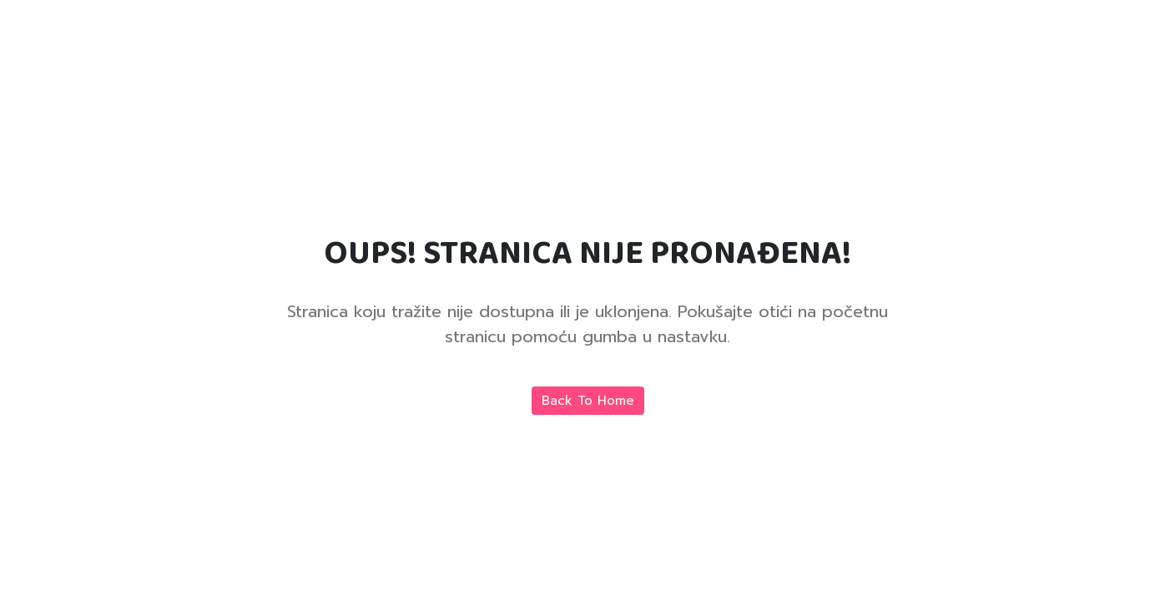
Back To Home (588, 400)
